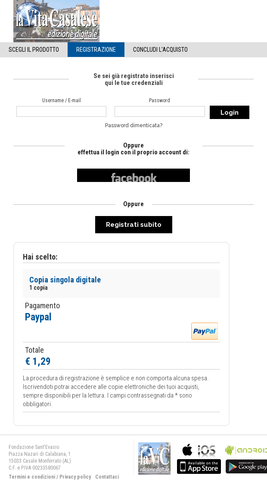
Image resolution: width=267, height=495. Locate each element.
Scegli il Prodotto (34, 49)
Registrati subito (133, 225)
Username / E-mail (61, 100)
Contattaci (107, 477)
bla (199, 458)
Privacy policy (75, 477)
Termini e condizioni (32, 477)
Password (159, 100)
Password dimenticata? (133, 125)
